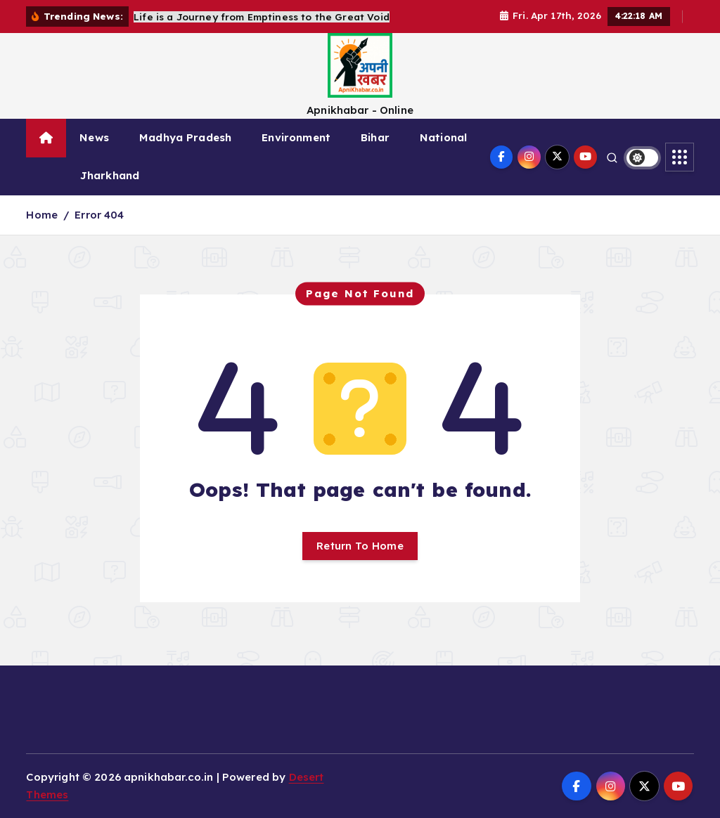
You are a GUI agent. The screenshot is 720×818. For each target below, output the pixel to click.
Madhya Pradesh (185, 137)
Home (42, 214)
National (443, 137)
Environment (296, 137)
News (94, 137)
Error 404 (99, 214)
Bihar (375, 137)
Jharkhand (109, 175)
